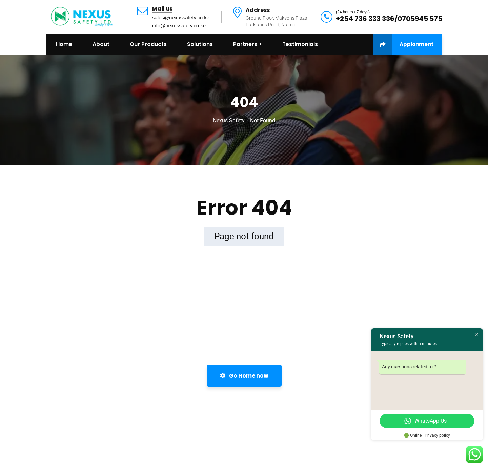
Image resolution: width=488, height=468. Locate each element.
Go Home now (244, 376)
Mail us (162, 9)
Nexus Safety (229, 120)
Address (258, 10)
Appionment (403, 44)
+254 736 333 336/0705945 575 (389, 18)
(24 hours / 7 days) (353, 11)
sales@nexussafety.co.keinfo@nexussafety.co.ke (180, 21)
